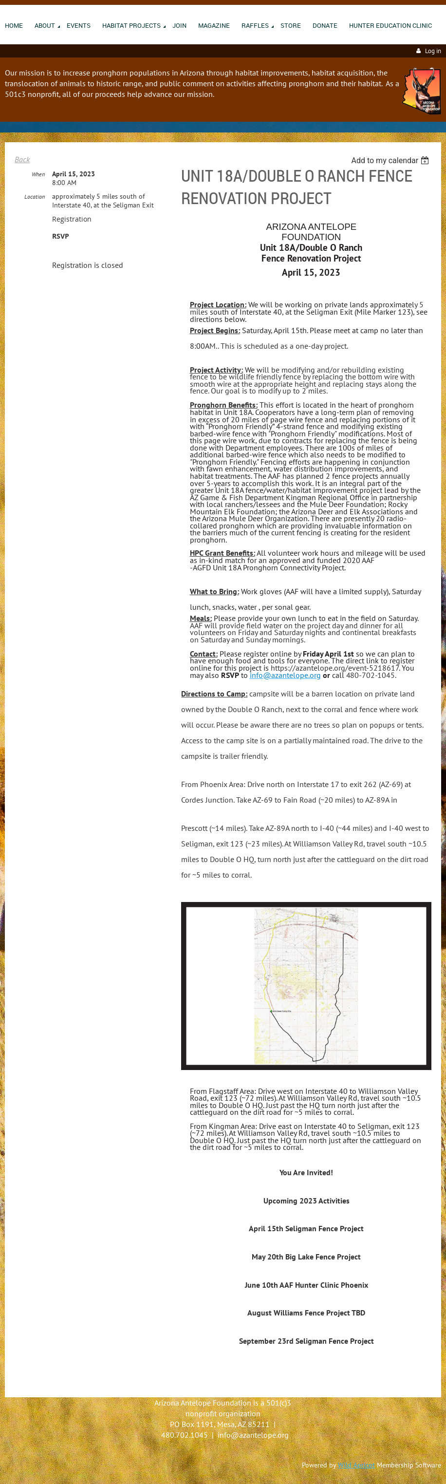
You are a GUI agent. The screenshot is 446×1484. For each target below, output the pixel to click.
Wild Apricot (356, 1465)
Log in (433, 51)
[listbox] (391, 160)
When (38, 174)
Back (22, 159)
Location (34, 196)
